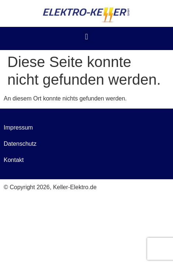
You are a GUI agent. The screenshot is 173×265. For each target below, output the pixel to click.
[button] (86, 37)
